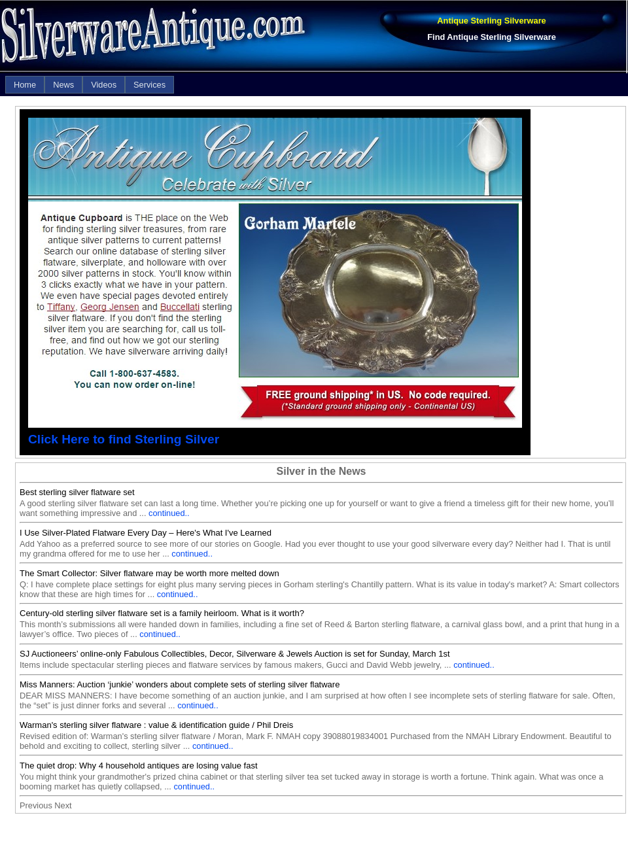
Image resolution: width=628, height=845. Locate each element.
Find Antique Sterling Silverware (491, 37)
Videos (103, 85)
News (63, 85)
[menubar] (89, 85)
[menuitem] (24, 85)
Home (25, 85)
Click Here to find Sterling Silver (123, 439)
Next (62, 805)
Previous (36, 805)
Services (149, 85)
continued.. (169, 513)
